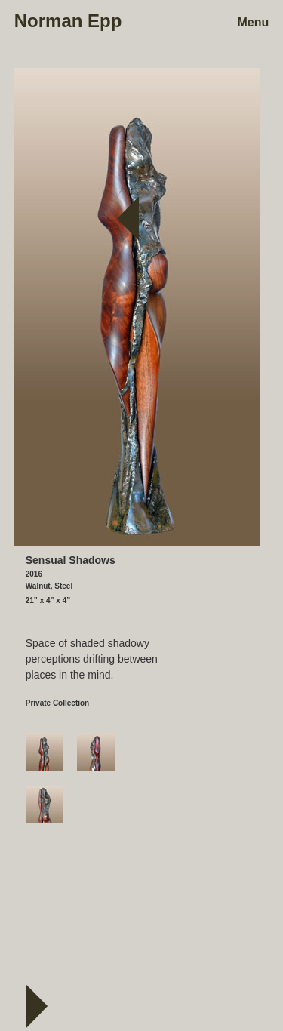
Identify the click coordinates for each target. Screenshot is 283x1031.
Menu (253, 23)
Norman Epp (68, 21)
